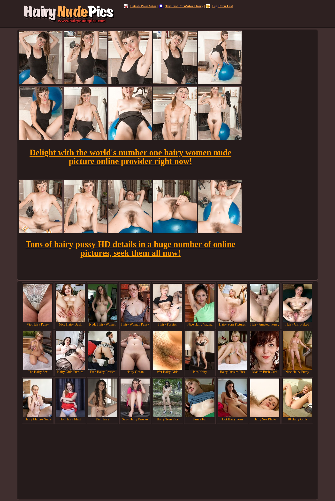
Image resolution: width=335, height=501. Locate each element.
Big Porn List (219, 6)
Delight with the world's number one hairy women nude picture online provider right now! (130, 157)
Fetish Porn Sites (140, 6)
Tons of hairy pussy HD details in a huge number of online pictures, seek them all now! (130, 249)
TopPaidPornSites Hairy (181, 6)
